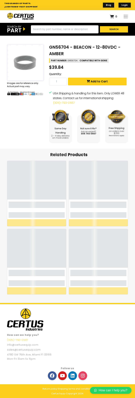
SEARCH (114, 29)
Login (125, 5)
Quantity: (55, 74)
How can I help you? (110, 390)
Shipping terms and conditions (75, 388)
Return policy (50, 388)
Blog (108, 5)
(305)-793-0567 (64, 103)
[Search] (65, 29)
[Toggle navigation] (126, 16)
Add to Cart (97, 81)
